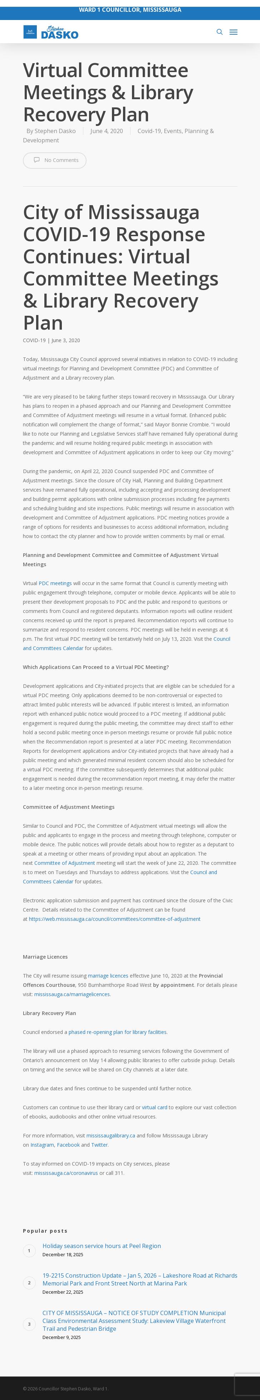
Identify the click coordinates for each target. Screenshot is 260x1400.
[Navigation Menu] (233, 31)
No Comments (55, 159)
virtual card (154, 1107)
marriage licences (108, 975)
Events (173, 131)
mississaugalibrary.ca (111, 1135)
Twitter (99, 1144)
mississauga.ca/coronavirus (66, 1173)
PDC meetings (55, 583)
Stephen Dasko (55, 131)
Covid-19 (149, 131)
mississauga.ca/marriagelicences (72, 994)
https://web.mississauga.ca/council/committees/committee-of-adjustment (115, 918)
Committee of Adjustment (64, 862)
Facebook (68, 1144)
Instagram (42, 1144)
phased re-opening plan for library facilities (118, 1032)
